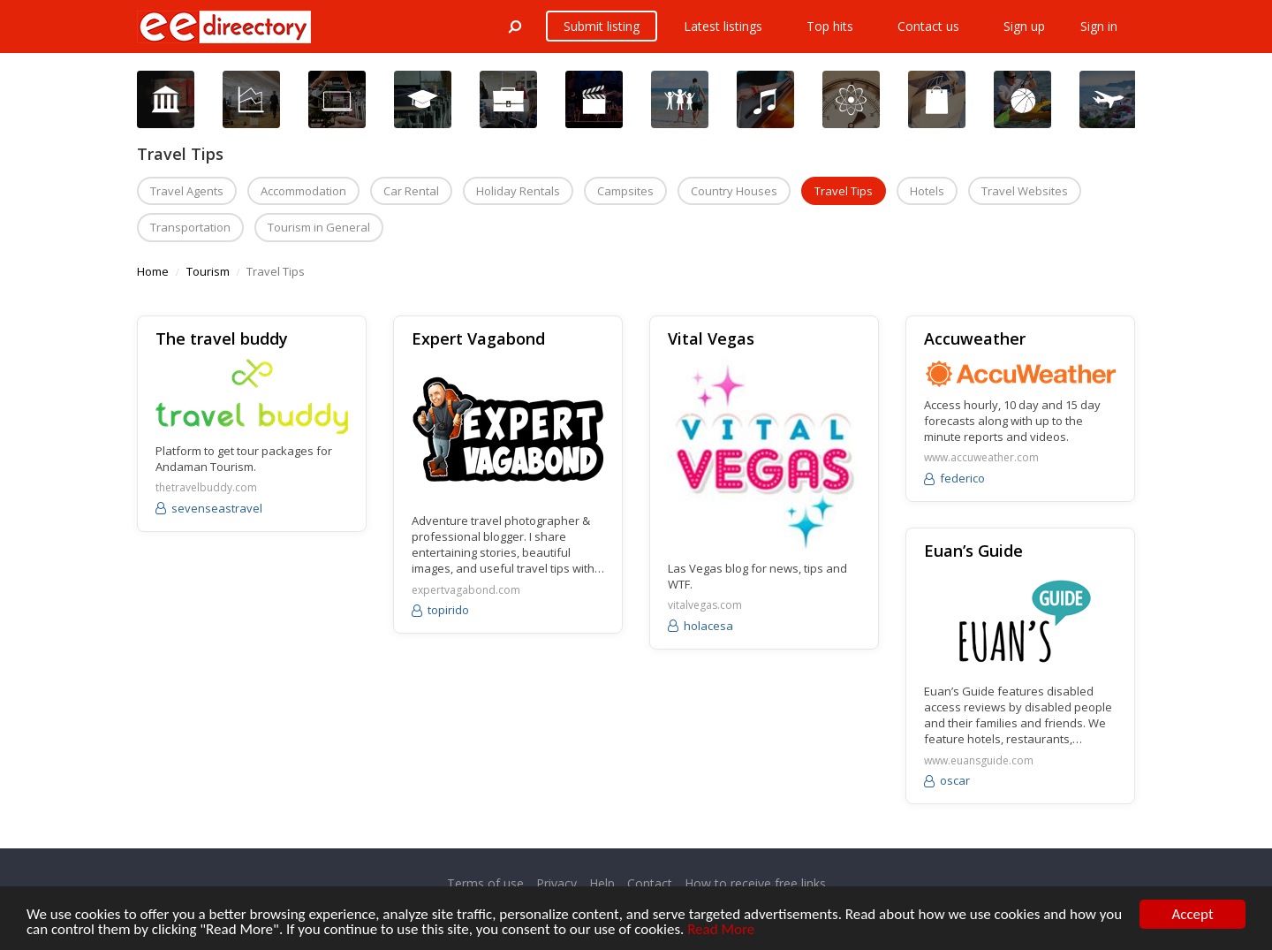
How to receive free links (755, 883)
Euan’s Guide (973, 550)
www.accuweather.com (981, 458)
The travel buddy (221, 338)
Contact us (928, 26)
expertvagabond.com (466, 590)
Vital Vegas (711, 338)
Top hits (829, 26)
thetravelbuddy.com (206, 488)
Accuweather (975, 338)
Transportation (190, 227)
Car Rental (411, 191)
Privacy (556, 883)
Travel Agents (186, 191)
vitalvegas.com (705, 605)
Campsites (625, 191)
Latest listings (723, 26)
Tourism (208, 271)
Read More (720, 930)
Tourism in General (319, 227)
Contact (649, 883)
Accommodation (303, 191)
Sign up (1024, 26)
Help (602, 883)
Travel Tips (843, 191)
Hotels (927, 191)
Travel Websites (1024, 191)
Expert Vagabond (478, 338)
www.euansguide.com (979, 761)
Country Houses (734, 191)
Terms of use (485, 883)
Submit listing (602, 26)
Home (153, 271)
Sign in (1098, 26)
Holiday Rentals (518, 191)
